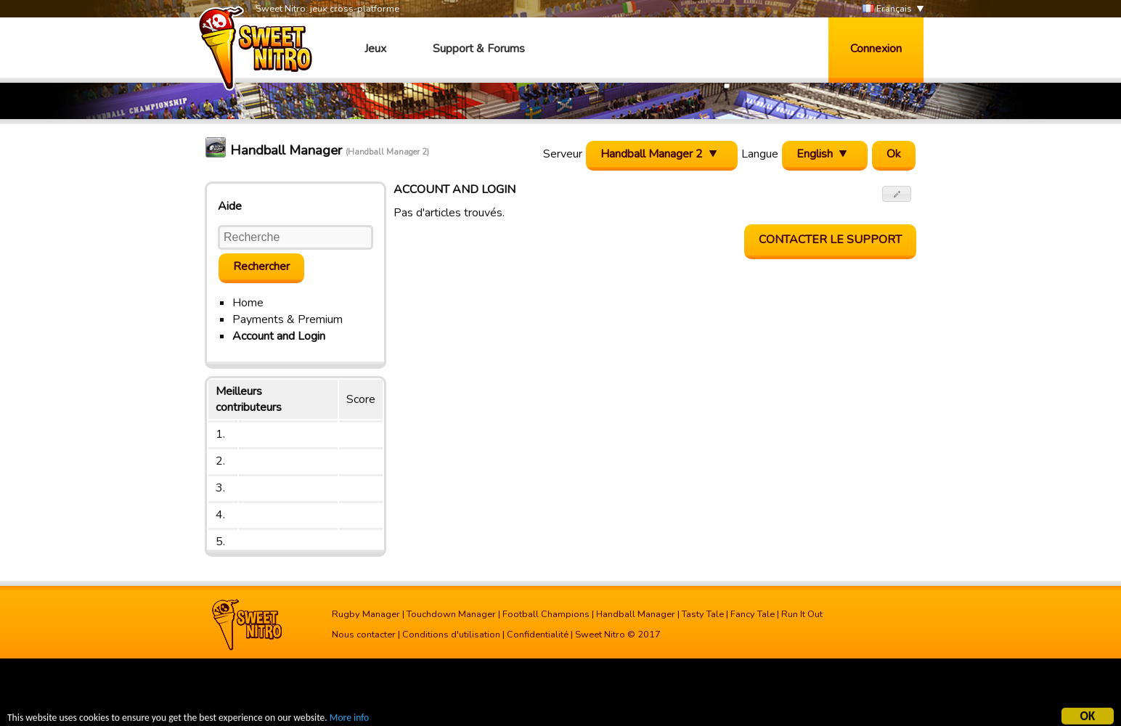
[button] (897, 194)
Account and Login (278, 336)
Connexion (876, 49)
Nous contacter (364, 634)
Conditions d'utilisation (451, 634)
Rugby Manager (366, 614)
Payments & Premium (287, 319)
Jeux (375, 49)
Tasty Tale (703, 614)
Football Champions (546, 614)
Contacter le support (830, 240)
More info (349, 719)
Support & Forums (479, 49)
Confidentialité (537, 634)
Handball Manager (635, 614)
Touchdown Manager (451, 614)
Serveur (562, 154)
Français (887, 9)
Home (248, 303)
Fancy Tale (752, 614)
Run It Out (802, 614)
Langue (759, 154)
